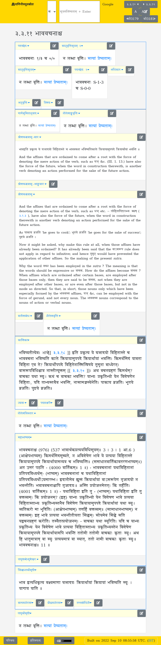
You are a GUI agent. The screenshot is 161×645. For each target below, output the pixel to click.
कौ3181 (149, 19)
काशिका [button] (23, 340)
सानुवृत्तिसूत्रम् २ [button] (72, 46)
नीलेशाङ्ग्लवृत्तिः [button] (71, 113)
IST (151, 640)
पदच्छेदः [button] (23, 46)
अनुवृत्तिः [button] (24, 103)
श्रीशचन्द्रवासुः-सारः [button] (29, 137)
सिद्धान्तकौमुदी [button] (27, 570)
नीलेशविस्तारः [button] (27, 413)
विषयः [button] (48, 103)
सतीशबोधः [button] (25, 316)
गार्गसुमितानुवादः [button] (28, 113)
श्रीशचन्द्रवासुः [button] (26, 194)
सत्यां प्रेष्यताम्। (100, 59)
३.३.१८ (59, 353)
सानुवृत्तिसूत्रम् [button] (27, 70)
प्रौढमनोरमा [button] (55, 603)
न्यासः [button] (22, 403)
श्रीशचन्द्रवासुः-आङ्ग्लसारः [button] (32, 184)
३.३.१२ (149, 4)
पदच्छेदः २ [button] (82, 70)
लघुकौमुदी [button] (24, 613)
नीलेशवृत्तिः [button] (53, 316)
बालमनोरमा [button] (25, 603)
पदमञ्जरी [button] (46, 403)
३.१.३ (23, 216)
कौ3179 (132, 19)
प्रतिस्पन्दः (35, 640)
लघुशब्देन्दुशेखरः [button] (28, 559)
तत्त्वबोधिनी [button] (84, 603)
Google (107, 4)
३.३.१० (132, 4)
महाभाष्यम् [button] (25, 437)
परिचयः (10, 640)
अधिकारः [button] (116, 70)
